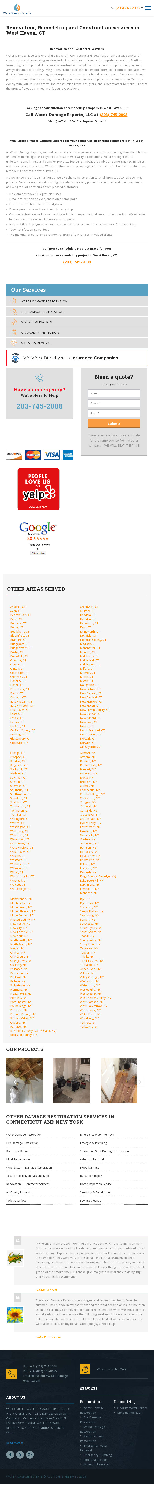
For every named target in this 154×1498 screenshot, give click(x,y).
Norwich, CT (88, 742)
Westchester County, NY (95, 998)
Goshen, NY (87, 839)
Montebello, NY (20, 903)
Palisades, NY (19, 969)
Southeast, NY (89, 923)
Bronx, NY (86, 777)
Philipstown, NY (20, 985)
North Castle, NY (21, 940)
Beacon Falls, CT (21, 615)
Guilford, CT (87, 611)
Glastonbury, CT (20, 738)
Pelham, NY (17, 981)
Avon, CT (16, 611)
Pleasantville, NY (20, 993)
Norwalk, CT (88, 738)
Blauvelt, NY (88, 769)
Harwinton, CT (89, 623)
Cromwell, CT (18, 677)
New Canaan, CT (90, 693)
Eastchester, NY (90, 827)
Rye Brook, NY (89, 903)
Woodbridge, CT (20, 889)
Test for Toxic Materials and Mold (28, 1176)
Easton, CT (17, 714)
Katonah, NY (88, 872)
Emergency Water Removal (97, 1134)
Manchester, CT (90, 648)
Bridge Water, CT (21, 648)
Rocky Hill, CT (19, 769)
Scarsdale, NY (89, 907)
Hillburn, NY (87, 864)
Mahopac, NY (88, 893)
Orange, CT (17, 753)
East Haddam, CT (21, 701)
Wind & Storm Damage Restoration (29, 1167)
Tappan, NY (87, 952)
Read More (14, 1443)
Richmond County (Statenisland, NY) (33, 1031)
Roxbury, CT (18, 773)
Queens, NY (17, 1022)
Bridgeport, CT (19, 644)
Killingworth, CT (90, 631)
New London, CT (91, 714)
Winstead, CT (18, 880)
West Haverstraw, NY (93, 1006)
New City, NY (18, 928)
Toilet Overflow (16, 1200)
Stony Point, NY (90, 944)
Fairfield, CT (17, 726)
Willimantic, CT (19, 868)
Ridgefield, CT (19, 765)
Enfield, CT (17, 718)
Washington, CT (20, 827)
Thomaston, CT (20, 806)
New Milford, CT (90, 718)
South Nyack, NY (90, 928)
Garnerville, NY (89, 835)
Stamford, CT (18, 798)
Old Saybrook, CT (91, 747)
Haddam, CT (88, 615)
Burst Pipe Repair (91, 1176)
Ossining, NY (18, 965)
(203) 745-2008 (128, 7)
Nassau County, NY (22, 919)
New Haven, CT (90, 705)
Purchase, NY (18, 1010)
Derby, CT (16, 693)
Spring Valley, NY (90, 940)
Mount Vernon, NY (22, 915)
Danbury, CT (18, 681)
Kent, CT (85, 627)
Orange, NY (17, 952)
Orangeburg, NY (20, 956)
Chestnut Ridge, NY (92, 794)
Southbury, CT (19, 790)
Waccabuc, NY (89, 981)
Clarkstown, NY (90, 798)
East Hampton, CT (22, 705)
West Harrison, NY (91, 1002)
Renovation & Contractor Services (28, 1184)
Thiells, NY (86, 956)
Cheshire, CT (18, 660)
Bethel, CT (17, 627)
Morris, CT (86, 677)
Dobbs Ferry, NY (90, 823)
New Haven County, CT (95, 710)
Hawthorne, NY (90, 860)
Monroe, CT (87, 672)
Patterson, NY (19, 973)
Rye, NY (85, 899)
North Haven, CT (90, 734)
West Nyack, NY (90, 1010)
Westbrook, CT (19, 843)
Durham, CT (18, 697)
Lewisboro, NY (89, 889)
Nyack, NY (16, 948)
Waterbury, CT (19, 831)
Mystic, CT (86, 681)
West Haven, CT (20, 852)
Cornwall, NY (88, 806)
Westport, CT (18, 860)
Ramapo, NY (18, 1026)
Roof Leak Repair (17, 1151)
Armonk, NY (87, 757)
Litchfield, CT (88, 635)
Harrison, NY (88, 847)
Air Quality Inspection (35, 332)
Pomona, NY (18, 998)
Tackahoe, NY (89, 948)
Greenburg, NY (89, 843)
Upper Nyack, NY (91, 969)
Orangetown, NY (20, 961)
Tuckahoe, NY (89, 965)
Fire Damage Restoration (37, 311)
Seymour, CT (18, 777)
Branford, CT (18, 640)
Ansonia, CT (18, 607)
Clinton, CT (17, 668)
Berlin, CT (16, 619)
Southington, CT (20, 794)
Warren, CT (17, 823)
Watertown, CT (20, 839)
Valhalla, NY (87, 973)
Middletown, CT (90, 664)
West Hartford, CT (21, 847)
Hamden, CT (88, 619)
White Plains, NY (90, 1014)
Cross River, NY (90, 814)
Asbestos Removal (31, 343)
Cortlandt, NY (88, 810)
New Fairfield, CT (91, 697)
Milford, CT (87, 668)
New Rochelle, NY (21, 932)
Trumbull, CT (18, 814)
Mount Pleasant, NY (23, 911)
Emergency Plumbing (93, 1143)
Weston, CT (17, 856)
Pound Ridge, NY (21, 1006)
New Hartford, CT (91, 701)
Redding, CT (18, 761)
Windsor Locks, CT (22, 876)
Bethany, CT (18, 623)
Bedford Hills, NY (91, 765)
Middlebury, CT (89, 656)
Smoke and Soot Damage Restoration (104, 1151)
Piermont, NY (18, 989)
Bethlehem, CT (19, 631)
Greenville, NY (19, 742)
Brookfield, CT (19, 656)
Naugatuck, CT (89, 685)
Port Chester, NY (21, 1002)
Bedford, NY (88, 761)
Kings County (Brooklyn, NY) (98, 876)
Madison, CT (88, 644)
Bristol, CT (17, 652)
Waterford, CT (19, 835)
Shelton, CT (17, 782)
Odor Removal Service (132, 1408)
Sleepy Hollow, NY (91, 911)
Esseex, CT (17, 722)
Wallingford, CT (20, 819)
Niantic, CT (87, 726)
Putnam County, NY (22, 1014)
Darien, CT (17, 685)
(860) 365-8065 (46, 1371)
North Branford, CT (92, 730)
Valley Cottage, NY (92, 977)
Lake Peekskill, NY (91, 880)
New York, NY (19, 936)
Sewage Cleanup (90, 1200)
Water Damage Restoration (39, 301)
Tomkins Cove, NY (92, 961)
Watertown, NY (90, 985)
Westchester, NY (90, 993)
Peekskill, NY (18, 977)
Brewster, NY (88, 773)
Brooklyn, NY (88, 782)
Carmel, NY (87, 786)
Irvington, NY (88, 868)
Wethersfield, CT (20, 864)
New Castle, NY (20, 923)
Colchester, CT (19, 672)
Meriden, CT (88, 652)
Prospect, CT (18, 757)
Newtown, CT (89, 722)
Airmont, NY (88, 753)
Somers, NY (87, 919)
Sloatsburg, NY (89, 915)
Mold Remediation (31, 322)
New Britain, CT (90, 689)
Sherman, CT (18, 786)
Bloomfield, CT (19, 635)
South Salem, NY (90, 932)
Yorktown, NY (89, 1026)
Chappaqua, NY (90, 790)
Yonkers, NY (88, 1022)
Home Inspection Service (96, 1184)
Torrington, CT (19, 810)
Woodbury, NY (89, 1018)
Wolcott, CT (17, 884)
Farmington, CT (20, 734)
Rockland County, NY (23, 1035)
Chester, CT (17, 664)
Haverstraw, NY (90, 856)
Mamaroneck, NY (21, 899)
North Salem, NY (21, 944)
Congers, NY (88, 802)
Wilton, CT (16, 872)
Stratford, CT (18, 802)
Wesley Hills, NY (90, 989)
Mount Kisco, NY (21, 907)
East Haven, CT (20, 710)
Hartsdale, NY (89, 852)
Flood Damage (89, 1167)
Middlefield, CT (89, 660)
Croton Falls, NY (90, 819)
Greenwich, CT (89, 607)
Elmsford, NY (88, 831)
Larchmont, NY (89, 884)
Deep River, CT (19, 689)
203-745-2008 (39, 406)
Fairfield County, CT (22, 730)
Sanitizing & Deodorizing (95, 1192)
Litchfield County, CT (93, 640)
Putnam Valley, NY (22, 1018)
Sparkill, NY (87, 936)
